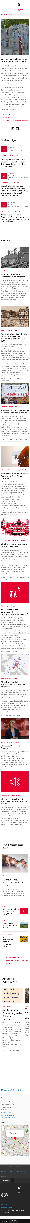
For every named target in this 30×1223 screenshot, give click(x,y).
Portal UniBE (14, 1221)
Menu (6, 1220)
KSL (11, 1171)
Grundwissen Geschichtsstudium (17, 960)
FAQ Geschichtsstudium (14, 957)
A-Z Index (8, 117)
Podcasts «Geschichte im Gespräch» (16, 120)
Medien (19, 1167)
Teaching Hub (20, 1171)
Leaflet (18, 1155)
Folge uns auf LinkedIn (7, 1115)
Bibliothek (10, 1167)
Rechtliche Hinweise (6, 1207)
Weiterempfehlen (9, 1090)
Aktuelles (8, 114)
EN (16, 1181)
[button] (15, 1138)
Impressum (4, 1204)
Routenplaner (11, 1134)
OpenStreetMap (23, 1155)
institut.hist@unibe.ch (7, 1112)
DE (12, 1181)
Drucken (23, 1090)
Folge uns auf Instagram (8, 1117)
